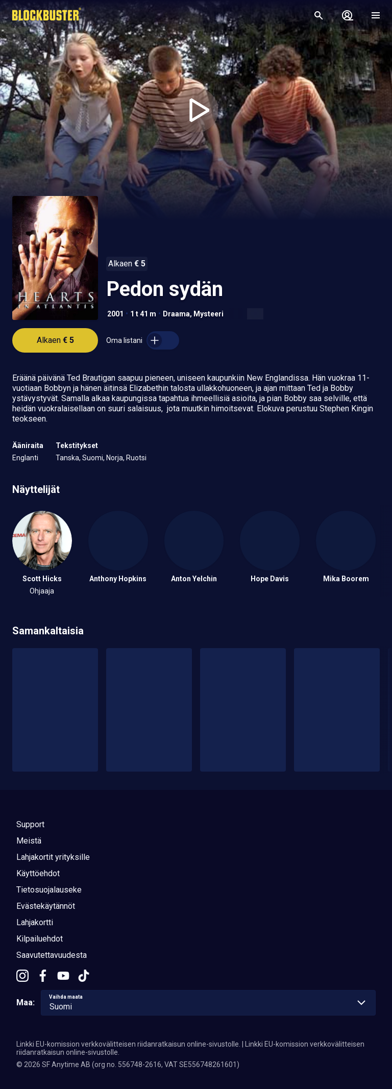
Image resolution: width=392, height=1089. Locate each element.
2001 (115, 314)
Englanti (25, 458)
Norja (114, 458)
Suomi (92, 458)
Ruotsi (136, 458)
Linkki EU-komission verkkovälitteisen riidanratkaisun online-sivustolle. (128, 1044)
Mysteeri (208, 314)
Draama (176, 314)
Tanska (67, 458)
